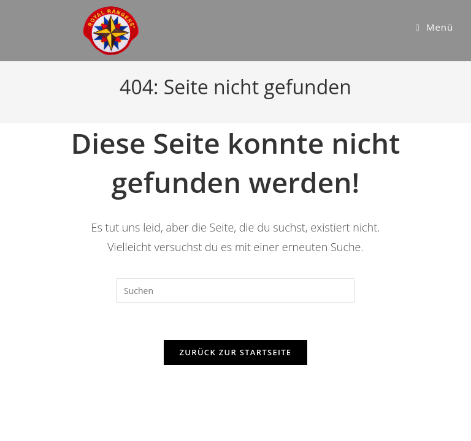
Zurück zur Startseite (236, 352)
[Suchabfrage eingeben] (235, 290)
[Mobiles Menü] (434, 27)
